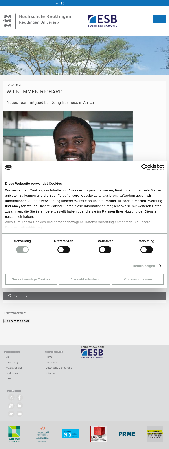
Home (49, 357)
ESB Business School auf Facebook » (20, 398)
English (164, 3)
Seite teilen (21, 296)
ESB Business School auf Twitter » (11, 414)
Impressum (52, 362)
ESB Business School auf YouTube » (11, 406)
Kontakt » (20, 414)
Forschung (11, 362)
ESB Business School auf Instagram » (11, 398)
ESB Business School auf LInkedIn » (20, 406)
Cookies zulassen (138, 279)
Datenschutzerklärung (23, 227)
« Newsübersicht (14, 312)
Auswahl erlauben (84, 279)
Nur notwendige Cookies (31, 279)
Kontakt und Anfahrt (6, 3)
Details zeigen (144, 266)
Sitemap (50, 373)
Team (8, 378)
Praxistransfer (13, 368)
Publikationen (13, 373)
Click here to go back (17, 321)
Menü (159, 19)
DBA (7, 357)
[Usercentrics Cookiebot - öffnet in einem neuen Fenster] (144, 167)
